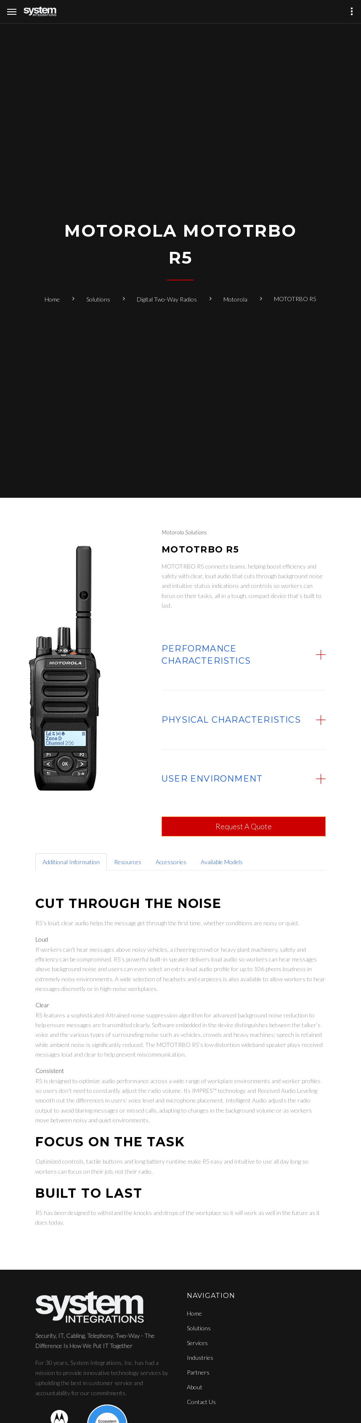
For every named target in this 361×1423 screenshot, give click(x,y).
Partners (198, 1372)
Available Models (222, 861)
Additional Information (71, 861)
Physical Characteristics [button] (231, 720)
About (194, 1387)
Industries (200, 1357)
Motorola (235, 299)
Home (52, 299)
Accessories (171, 861)
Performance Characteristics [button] (206, 654)
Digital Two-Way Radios (167, 299)
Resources (127, 861)
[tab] (244, 655)
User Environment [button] (212, 779)
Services (197, 1342)
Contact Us (201, 1401)
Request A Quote (243, 826)
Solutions (98, 299)
